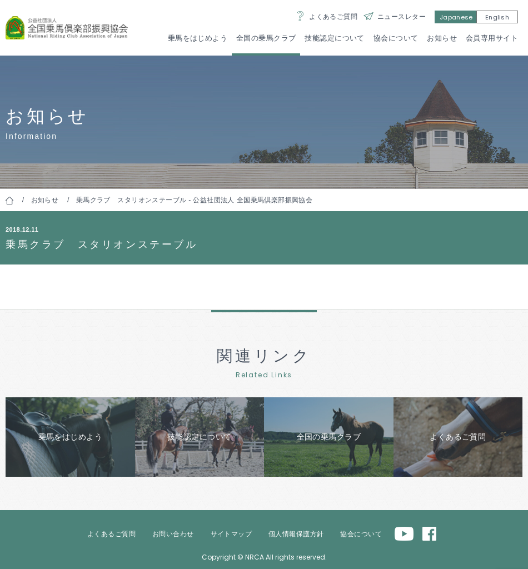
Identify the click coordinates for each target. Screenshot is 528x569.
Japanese (456, 17)
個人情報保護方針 (295, 534)
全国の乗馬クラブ (266, 38)
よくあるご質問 (333, 17)
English (497, 17)
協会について (396, 38)
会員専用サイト (492, 38)
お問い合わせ (173, 534)
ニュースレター (401, 17)
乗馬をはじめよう (197, 38)
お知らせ (442, 38)
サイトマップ (231, 534)
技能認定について (334, 38)
